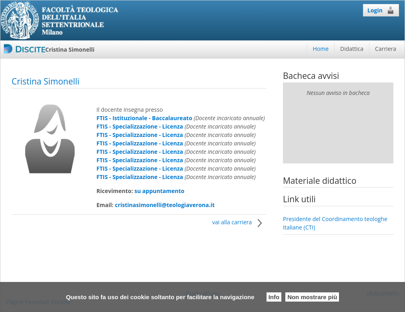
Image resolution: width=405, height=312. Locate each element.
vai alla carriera (239, 222)
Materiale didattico (320, 180)
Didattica (351, 48)
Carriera (385, 48)
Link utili (299, 199)
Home (321, 48)
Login (381, 10)
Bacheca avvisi (311, 75)
